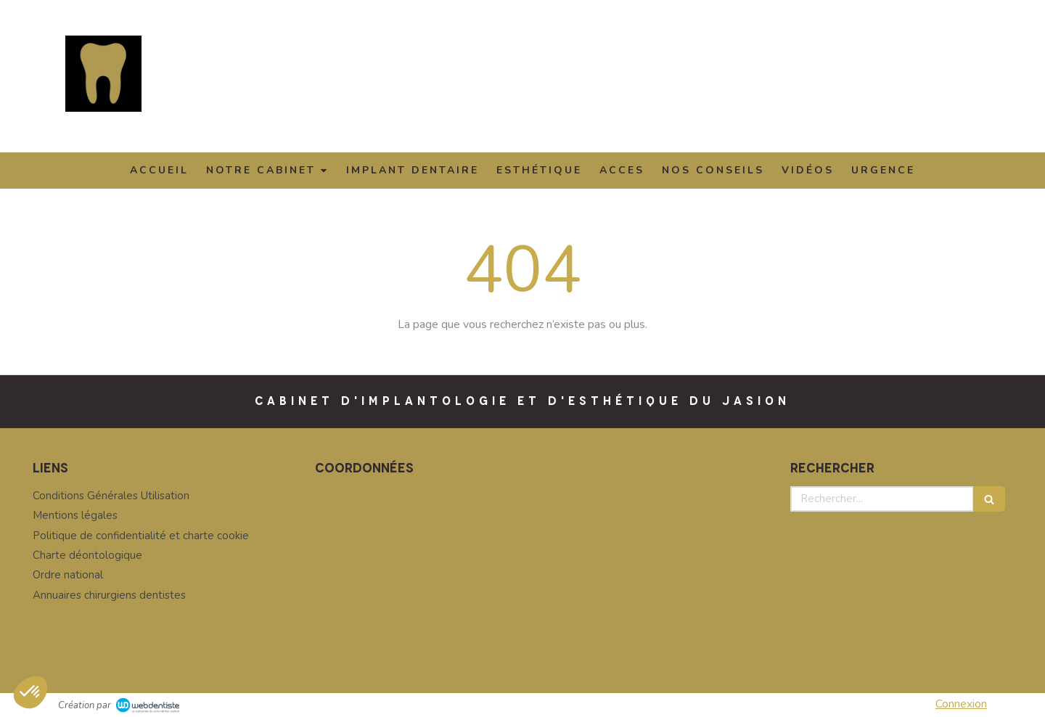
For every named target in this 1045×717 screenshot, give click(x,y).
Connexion (961, 704)
